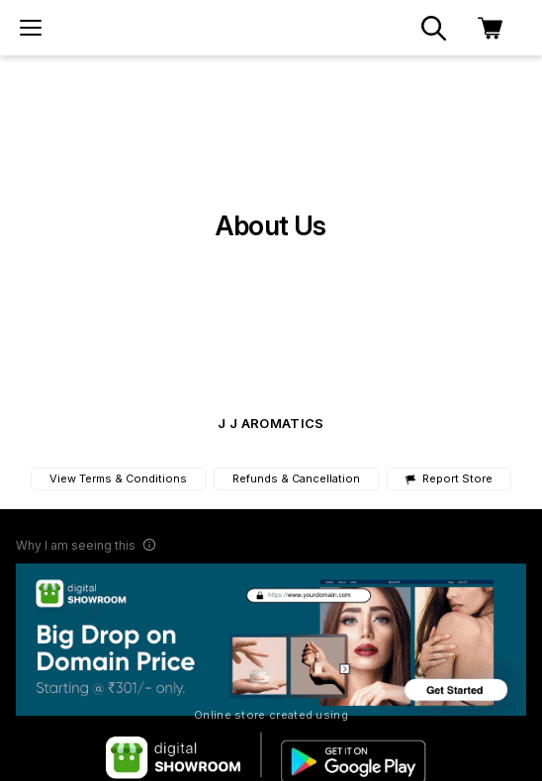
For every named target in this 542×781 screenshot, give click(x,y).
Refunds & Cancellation (296, 478)
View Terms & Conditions (118, 478)
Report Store (449, 479)
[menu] (31, 28)
